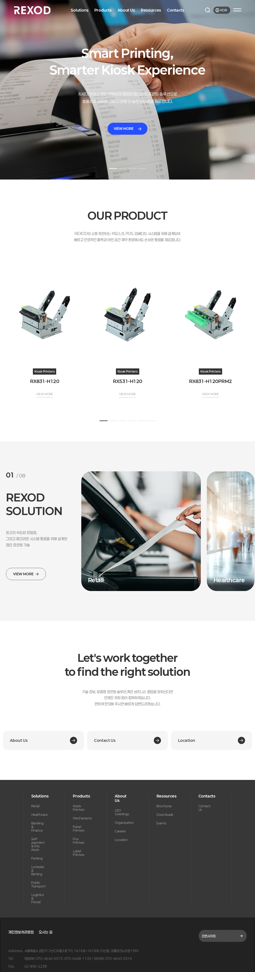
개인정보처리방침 (21, 932)
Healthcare (39, 814)
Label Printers (78, 853)
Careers (120, 831)
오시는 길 (45, 932)
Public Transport (38, 884)
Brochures (164, 806)
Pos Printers (78, 840)
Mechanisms (82, 818)
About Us (126, 10)
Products (103, 10)
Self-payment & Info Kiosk (38, 844)
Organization (124, 822)
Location (121, 840)
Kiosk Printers (78, 807)
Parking (37, 858)
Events (161, 823)
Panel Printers (78, 828)
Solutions (79, 10)
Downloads (165, 814)
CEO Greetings (122, 812)
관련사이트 (223, 936)
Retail (35, 806)
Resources (151, 10)
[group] (141, 531)
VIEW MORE (127, 128)
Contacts (175, 10)
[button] (113, 168)
